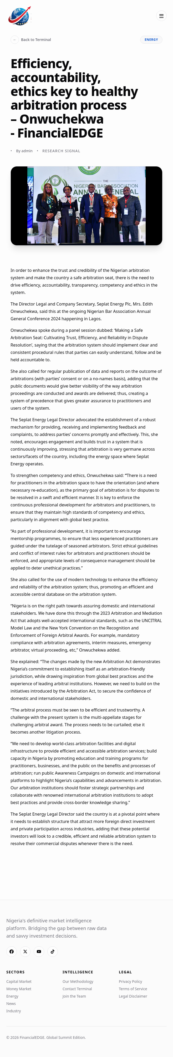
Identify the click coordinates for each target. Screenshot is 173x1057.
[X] (25, 951)
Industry (13, 1010)
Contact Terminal (77, 988)
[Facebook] (11, 951)
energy (151, 39)
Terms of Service (133, 988)
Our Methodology (78, 981)
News (11, 1003)
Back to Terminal (31, 39)
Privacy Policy (130, 981)
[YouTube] (39, 951)
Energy (12, 996)
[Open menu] (161, 16)
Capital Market (19, 981)
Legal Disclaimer (133, 996)
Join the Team (74, 996)
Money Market (18, 988)
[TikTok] (52, 951)
